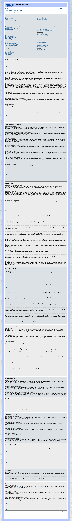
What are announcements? (9, 53)
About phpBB (20, 487)
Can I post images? (8, 51)
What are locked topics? (8, 55)
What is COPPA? (7, 16)
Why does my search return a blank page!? (42, 35)
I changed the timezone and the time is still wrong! (12, 28)
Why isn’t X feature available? (41, 50)
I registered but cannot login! (9, 18)
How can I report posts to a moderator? (10, 43)
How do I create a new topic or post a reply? (11, 35)
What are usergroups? (40, 17)
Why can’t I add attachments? (9, 41)
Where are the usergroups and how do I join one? (43, 18)
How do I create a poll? (8, 38)
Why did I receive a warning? (9, 42)
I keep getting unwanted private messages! (42, 25)
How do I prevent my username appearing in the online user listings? (14, 26)
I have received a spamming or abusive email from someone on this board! (47, 26)
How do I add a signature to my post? (10, 37)
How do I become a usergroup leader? (42, 19)
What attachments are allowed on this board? (43, 45)
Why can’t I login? (7, 19)
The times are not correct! (8, 27)
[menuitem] (6, 8)
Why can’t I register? (8, 17)
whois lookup (17, 499)
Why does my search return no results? (42, 34)
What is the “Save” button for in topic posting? (11, 44)
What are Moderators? (40, 16)
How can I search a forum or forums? (42, 33)
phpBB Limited (34, 486)
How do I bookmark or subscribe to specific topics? (44, 40)
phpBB (50, 153)
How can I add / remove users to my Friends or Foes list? (44, 30)
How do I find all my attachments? (41, 46)
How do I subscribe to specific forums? (42, 41)
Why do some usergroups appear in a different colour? (44, 20)
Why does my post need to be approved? (11, 45)
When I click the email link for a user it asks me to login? (13, 32)
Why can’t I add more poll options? (10, 39)
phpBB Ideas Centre (52, 492)
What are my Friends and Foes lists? (42, 29)
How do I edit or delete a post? (9, 36)
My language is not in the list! (9, 29)
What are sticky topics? (8, 54)
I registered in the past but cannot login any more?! (12, 20)
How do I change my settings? (9, 25)
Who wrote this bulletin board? (41, 49)
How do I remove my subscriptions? (41, 42)
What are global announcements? (10, 52)
